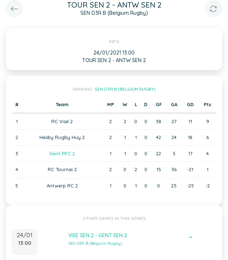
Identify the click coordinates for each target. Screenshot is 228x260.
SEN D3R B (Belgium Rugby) (125, 89)
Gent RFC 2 (62, 153)
